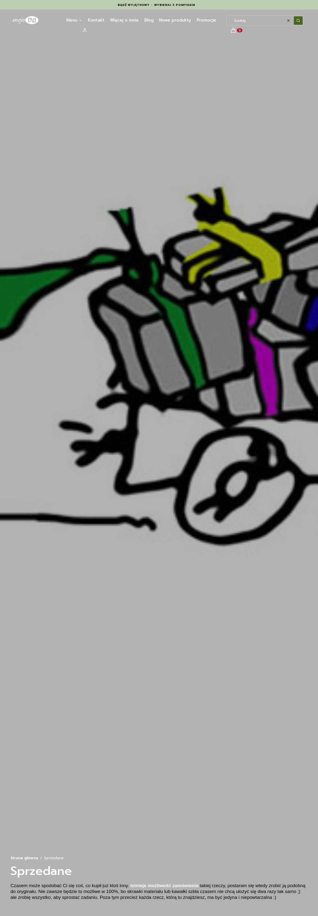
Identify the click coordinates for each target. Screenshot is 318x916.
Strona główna (24, 858)
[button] (298, 20)
